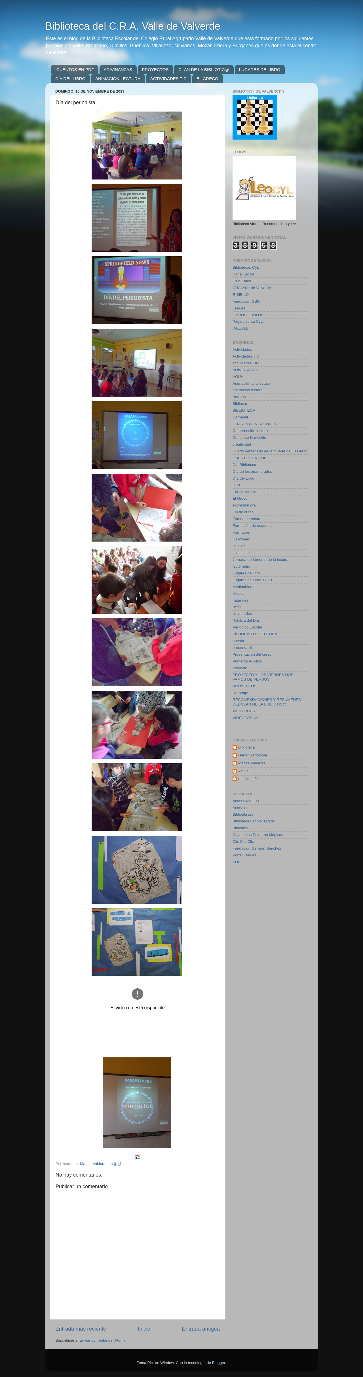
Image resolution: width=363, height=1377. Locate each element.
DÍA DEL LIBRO (70, 78)
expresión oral (245, 505)
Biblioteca (246, 747)
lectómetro (241, 566)
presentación (243, 647)
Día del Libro (243, 478)
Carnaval (240, 417)
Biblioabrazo (243, 814)
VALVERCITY (244, 711)
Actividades (242, 349)
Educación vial (245, 492)
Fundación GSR (246, 301)
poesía (238, 641)
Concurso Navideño (249, 437)
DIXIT (237, 485)
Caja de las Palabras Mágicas (258, 835)
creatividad (242, 444)
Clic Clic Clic (243, 841)
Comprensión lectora (250, 431)
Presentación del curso (252, 654)
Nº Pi (237, 607)
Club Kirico (242, 281)
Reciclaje (240, 693)
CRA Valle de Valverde (252, 288)
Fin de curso (243, 512)
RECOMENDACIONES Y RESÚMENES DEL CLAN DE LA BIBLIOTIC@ (267, 702)
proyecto (240, 668)
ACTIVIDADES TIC (168, 78)
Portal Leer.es (244, 855)
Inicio (144, 1329)
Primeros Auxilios (247, 661)
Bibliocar (240, 403)
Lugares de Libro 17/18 (252, 580)
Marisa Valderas (252, 763)
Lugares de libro (246, 573)
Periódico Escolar (247, 627)
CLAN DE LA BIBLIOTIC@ (203, 69)
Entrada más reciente (80, 1329)
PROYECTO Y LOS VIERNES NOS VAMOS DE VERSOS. (263, 677)
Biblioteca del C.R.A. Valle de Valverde (132, 26)
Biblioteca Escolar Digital (254, 821)
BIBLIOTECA (244, 410)
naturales (240, 600)
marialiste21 (248, 779)
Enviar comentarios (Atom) (102, 1340)
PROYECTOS (155, 69)
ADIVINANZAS (118, 69)
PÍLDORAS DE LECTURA (255, 634)
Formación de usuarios (252, 525)
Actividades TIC (246, 356)
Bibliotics (240, 828)
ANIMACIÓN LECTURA (117, 78)
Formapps (241, 532)
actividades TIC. (246, 363)
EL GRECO (207, 78)
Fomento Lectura (247, 519)
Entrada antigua (201, 1329)
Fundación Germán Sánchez (257, 848)
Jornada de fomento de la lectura (260, 559)
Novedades (242, 613)
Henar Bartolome (252, 755)
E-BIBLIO (241, 294)
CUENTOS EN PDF (75, 69)
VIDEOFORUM (246, 718)
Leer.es (239, 308)
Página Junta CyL (248, 321)
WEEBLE (240, 328)
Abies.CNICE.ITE (247, 801)
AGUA (238, 377)
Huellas (239, 546)
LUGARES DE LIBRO (259, 69)
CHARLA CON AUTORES (255, 424)
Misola (238, 593)
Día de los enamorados (252, 471)
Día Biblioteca (244, 465)
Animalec (240, 808)
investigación (244, 553)
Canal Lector (243, 274)
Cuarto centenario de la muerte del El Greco (270, 451)
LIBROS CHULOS (248, 315)
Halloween (241, 539)
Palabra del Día (246, 620)
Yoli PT (244, 771)
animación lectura (248, 390)
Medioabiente (244, 587)
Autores (239, 397)
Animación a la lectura (251, 383)
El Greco (240, 498)
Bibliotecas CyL (246, 267)
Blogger (218, 1363)
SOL (236, 862)
